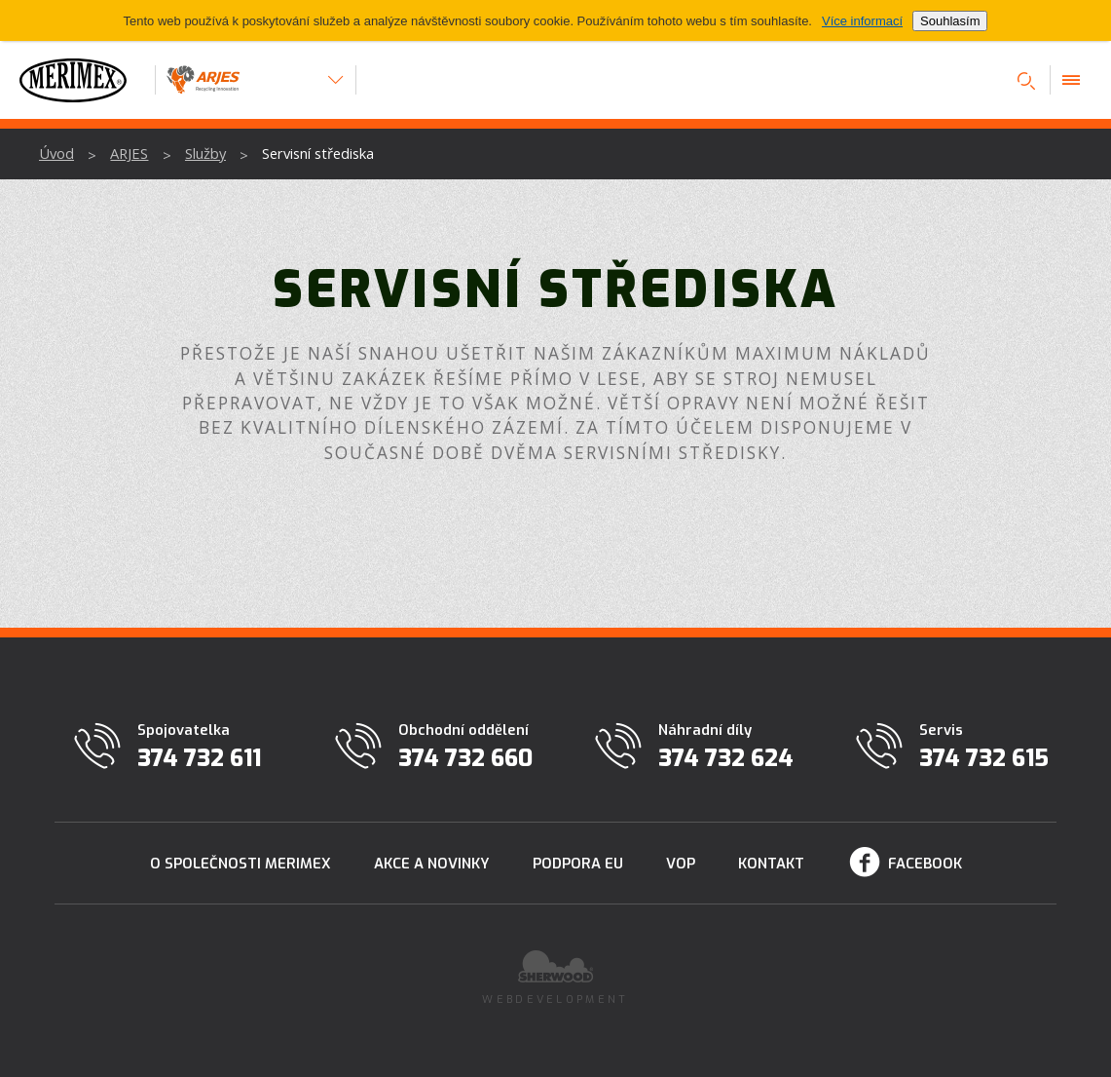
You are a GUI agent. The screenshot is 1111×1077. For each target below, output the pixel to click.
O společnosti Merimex (240, 863)
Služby (205, 153)
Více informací (862, 21)
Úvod (56, 153)
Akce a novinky (432, 863)
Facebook (925, 863)
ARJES (129, 153)
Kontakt (771, 863)
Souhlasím (950, 21)
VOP (680, 863)
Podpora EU (578, 863)
